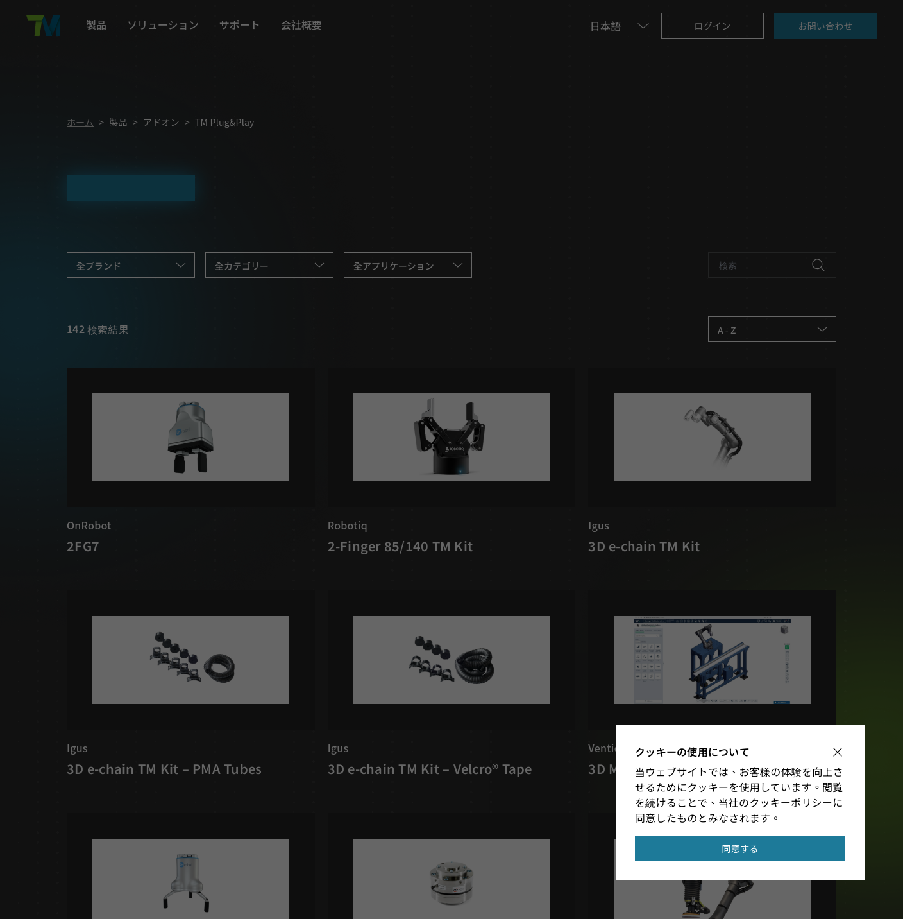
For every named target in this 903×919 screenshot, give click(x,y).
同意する (740, 848)
